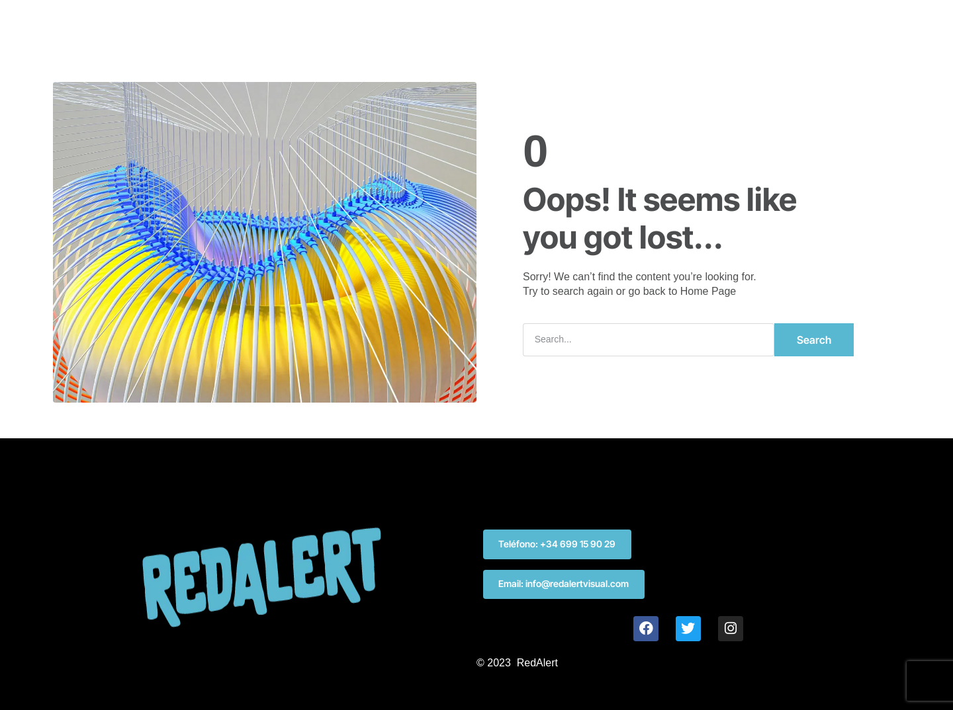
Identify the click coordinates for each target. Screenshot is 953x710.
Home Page (708, 291)
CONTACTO (586, 22)
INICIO (353, 22)
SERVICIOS (421, 22)
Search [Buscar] (814, 339)
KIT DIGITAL (503, 22)
